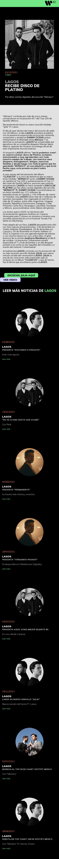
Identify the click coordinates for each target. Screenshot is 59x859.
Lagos (8, 74)
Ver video (10, 279)
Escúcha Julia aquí (21, 275)
